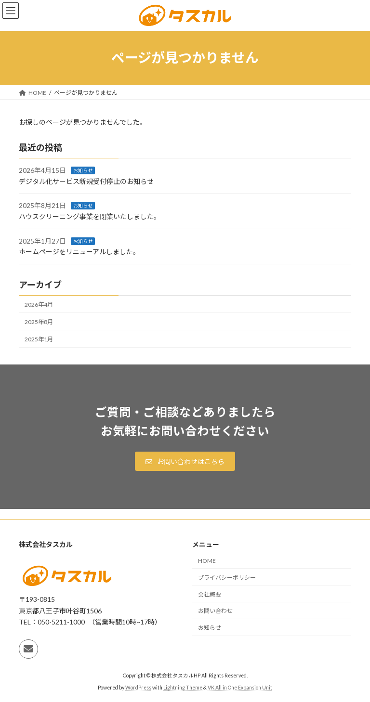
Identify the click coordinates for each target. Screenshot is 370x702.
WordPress (138, 687)
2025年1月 (39, 339)
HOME (207, 560)
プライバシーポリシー (227, 577)
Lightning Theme (182, 687)
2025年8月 (39, 321)
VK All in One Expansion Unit (240, 687)
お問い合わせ (215, 610)
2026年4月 (39, 304)
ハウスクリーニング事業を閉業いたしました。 (89, 216)
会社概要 (209, 594)
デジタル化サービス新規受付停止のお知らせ (86, 181)
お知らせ (82, 170)
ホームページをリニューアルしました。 (79, 251)
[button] (185, 461)
